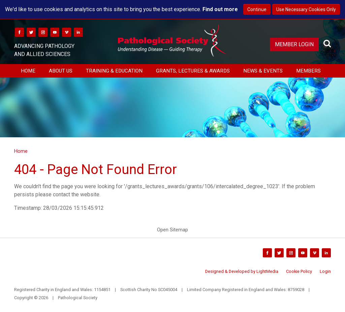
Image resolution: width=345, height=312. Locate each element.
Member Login (294, 44)
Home (28, 71)
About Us (60, 71)
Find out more (220, 9)
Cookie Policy (299, 271)
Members (308, 71)
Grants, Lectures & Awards (193, 71)
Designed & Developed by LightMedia (241, 271)
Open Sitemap (172, 230)
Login (325, 271)
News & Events (263, 71)
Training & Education (114, 71)
